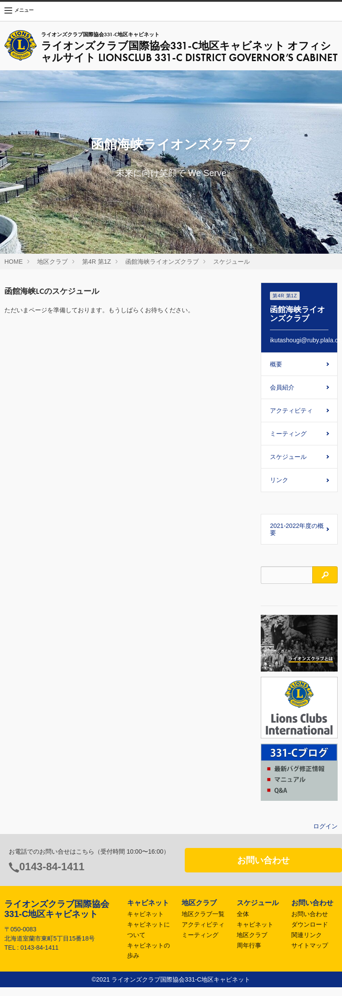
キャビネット (145, 913)
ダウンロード (309, 924)
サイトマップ (309, 945)
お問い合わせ (263, 860)
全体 (243, 913)
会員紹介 (282, 387)
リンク (279, 479)
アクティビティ (291, 410)
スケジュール (231, 261)
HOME (13, 261)
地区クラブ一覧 (203, 913)
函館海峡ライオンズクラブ (162, 261)
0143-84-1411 (51, 866)
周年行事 (249, 945)
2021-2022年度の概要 (297, 529)
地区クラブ (52, 261)
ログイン (325, 826)
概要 (276, 364)
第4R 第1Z (96, 261)
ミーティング (288, 433)
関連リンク (306, 934)
